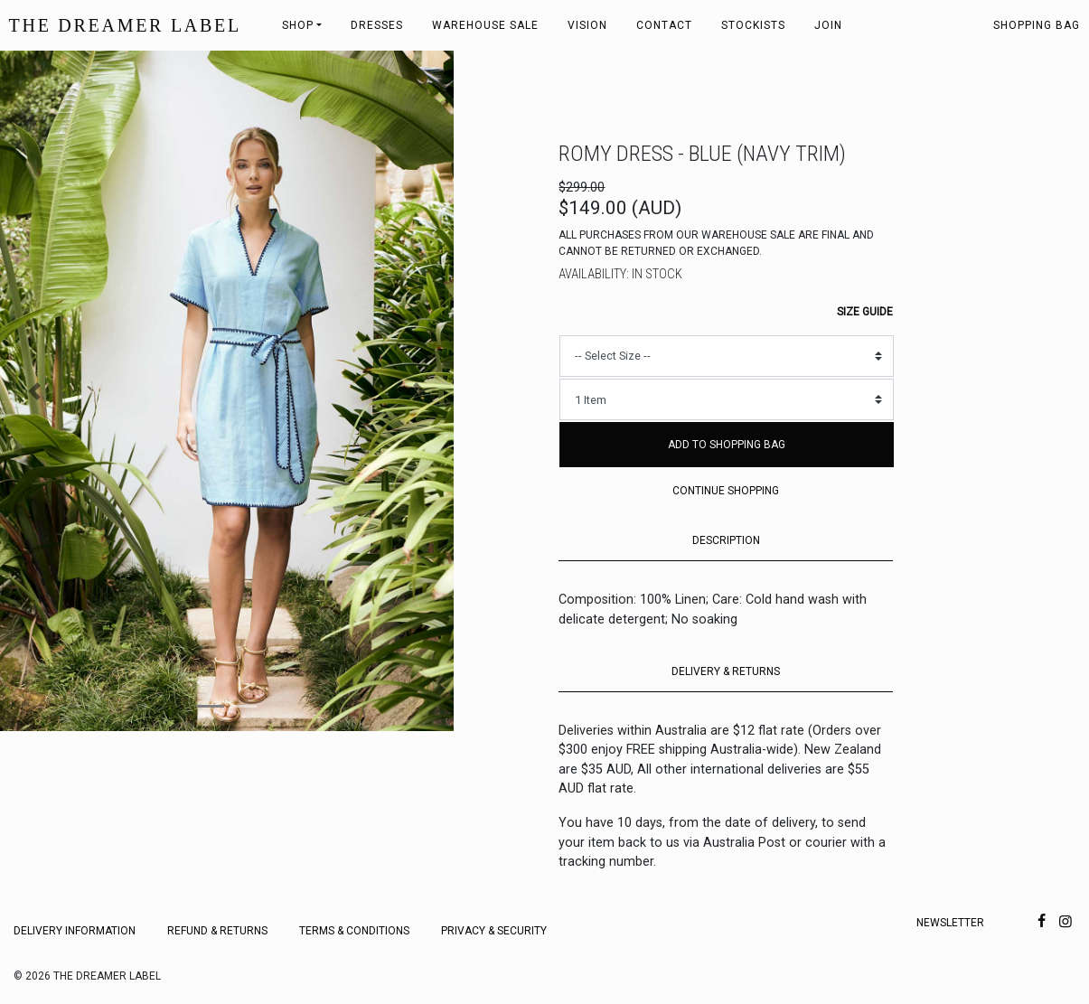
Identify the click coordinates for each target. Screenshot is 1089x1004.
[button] (34, 391)
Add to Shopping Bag (726, 444)
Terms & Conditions (354, 930)
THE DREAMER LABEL (125, 25)
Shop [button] (298, 25)
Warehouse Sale (485, 25)
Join (828, 25)
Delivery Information (75, 930)
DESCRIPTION (726, 540)
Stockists (753, 25)
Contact (664, 25)
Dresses (377, 25)
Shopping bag (1036, 25)
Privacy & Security (494, 930)
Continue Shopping (725, 490)
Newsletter (950, 922)
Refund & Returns (217, 930)
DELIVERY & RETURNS (725, 671)
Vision (587, 25)
